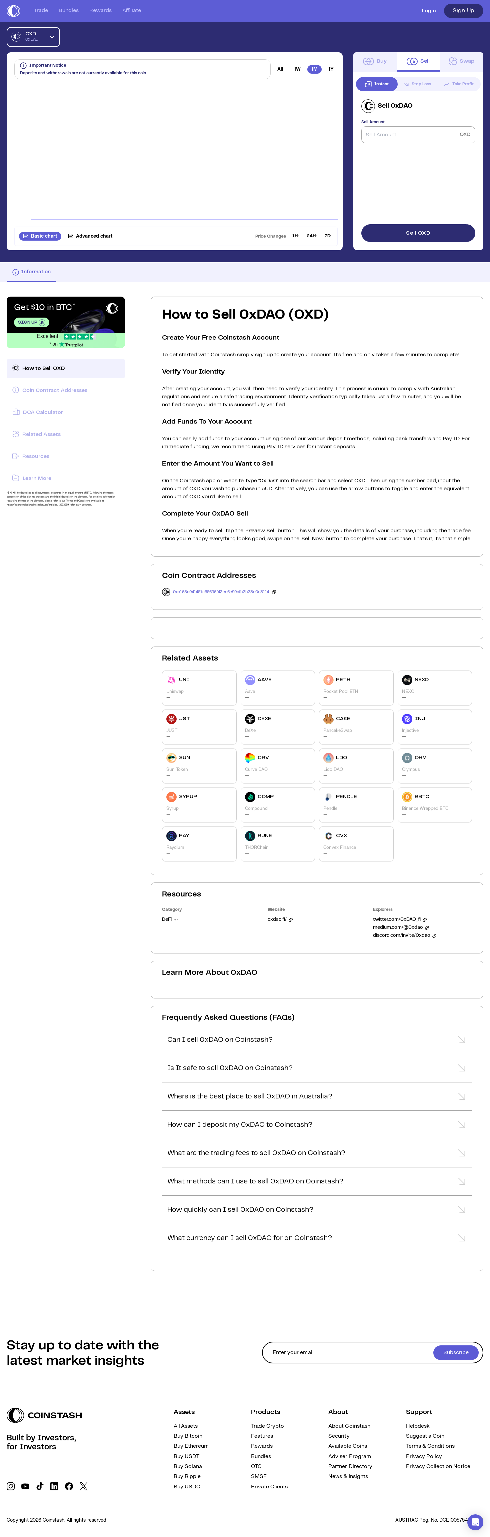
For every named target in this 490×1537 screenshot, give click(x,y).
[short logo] (13, 11)
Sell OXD (418, 233)
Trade (41, 10)
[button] (317, 1041)
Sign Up (464, 10)
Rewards (100, 10)
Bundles (69, 10)
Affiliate (131, 10)
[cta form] (373, 1352)
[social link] (11, 1486)
